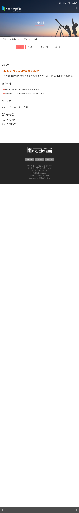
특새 (1, 275)
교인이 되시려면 (6, 475)
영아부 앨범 (4, 312)
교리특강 (3, 285)
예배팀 (2, 212)
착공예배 (3, 229)
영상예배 (57, 47)
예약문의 (3, 244)
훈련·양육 (4, 404)
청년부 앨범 (4, 402)
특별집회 (3, 270)
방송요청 (39, 159)
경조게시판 (4, 500)
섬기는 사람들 (5, 195)
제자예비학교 (5, 424)
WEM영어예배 (5, 295)
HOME (4, 39)
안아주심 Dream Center (9, 224)
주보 (1, 492)
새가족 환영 (4, 480)
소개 (37, 39)
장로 (1, 202)
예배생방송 (4, 248)
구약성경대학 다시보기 (8, 419)
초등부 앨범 (4, 361)
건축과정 (3, 226)
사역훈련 (3, 431)
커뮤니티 (3, 487)
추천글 (2, 417)
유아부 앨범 (4, 324)
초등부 (2, 353)
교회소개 (3, 187)
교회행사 (3, 434)
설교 (1, 395)
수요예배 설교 (5, 256)
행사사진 (3, 497)
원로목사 (3, 197)
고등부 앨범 (43, 47)
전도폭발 (3, 429)
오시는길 (3, 239)
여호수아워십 (5, 268)
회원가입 (66, 3)
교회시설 (3, 222)
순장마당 (49, 159)
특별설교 (3, 282)
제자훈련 (3, 426)
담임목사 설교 (5, 251)
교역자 (2, 200)
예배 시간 (3, 207)
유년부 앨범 (4, 348)
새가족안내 (4, 473)
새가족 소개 (4, 478)
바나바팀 (3, 485)
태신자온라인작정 (6, 470)
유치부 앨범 (4, 336)
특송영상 (3, 504)
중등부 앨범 (4, 373)
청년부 (2, 390)
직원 (1, 204)
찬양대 (2, 258)
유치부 (2, 329)
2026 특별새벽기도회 (8, 439)
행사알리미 (4, 436)
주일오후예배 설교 (6, 253)
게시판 (30, 47)
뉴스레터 (3, 441)
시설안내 (3, 234)
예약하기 (3, 241)
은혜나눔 (3, 446)
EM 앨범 (3, 302)
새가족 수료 (4, 483)
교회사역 (3, 209)
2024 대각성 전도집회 (8, 468)
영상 (1, 397)
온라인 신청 (4, 414)
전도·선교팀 (5, 214)
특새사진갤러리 (5, 443)
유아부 (2, 317)
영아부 (2, 304)
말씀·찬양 (4, 246)
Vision (2, 190)
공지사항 (29, 159)
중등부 (2, 365)
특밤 (1, 278)
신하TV (2, 287)
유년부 (2, 341)
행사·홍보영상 (5, 502)
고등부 (26, 39)
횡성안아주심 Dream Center (10, 231)
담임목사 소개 (5, 192)
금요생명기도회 (5, 273)
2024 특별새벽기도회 (8, 456)
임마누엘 (3, 261)
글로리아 (3, 263)
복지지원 (3, 217)
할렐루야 (3, 265)
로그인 (74, 3)
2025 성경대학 (5, 409)
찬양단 (2, 400)
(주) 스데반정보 (44, 178)
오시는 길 (3, 219)
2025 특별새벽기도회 (8, 448)
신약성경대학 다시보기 (8, 421)
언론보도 (3, 507)
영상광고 (3, 495)
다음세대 (14, 39)
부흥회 (2, 280)
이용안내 (3, 236)
